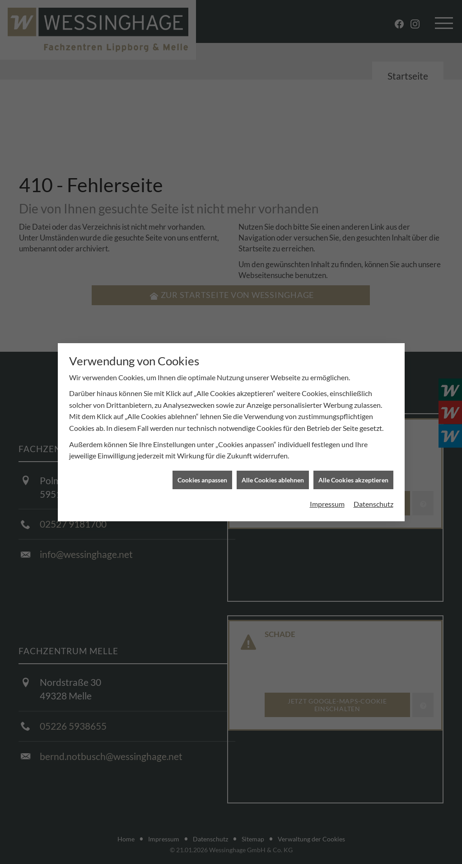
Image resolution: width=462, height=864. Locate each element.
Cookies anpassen (202, 469)
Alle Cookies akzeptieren (353, 469)
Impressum (327, 493)
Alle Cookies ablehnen (273, 469)
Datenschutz (373, 493)
